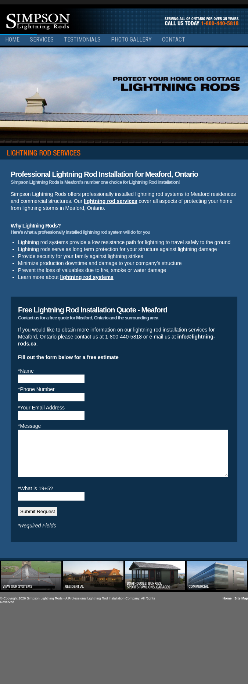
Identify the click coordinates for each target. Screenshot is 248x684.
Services (42, 39)
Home (12, 39)
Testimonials (82, 39)
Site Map (241, 607)
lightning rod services (110, 201)
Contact (173, 39)
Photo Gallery (131, 39)
